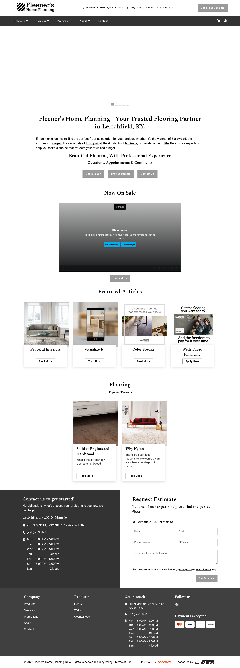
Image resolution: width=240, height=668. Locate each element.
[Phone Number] (152, 542)
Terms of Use (123, 662)
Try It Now (94, 361)
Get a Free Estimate (213, 7)
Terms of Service (203, 569)
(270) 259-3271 (166, 8)
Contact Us (147, 173)
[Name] (152, 531)
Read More (45, 361)
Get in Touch (93, 173)
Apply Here (192, 361)
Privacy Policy (185, 569)
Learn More (120, 278)
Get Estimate (206, 578)
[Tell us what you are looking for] (175, 557)
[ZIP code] (197, 542)
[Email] (197, 531)
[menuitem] (21, 21)
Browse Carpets (121, 173)
